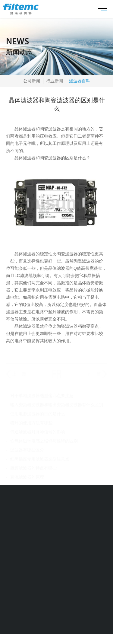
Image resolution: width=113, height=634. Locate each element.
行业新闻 (54, 80)
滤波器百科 (79, 80)
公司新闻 (31, 80)
